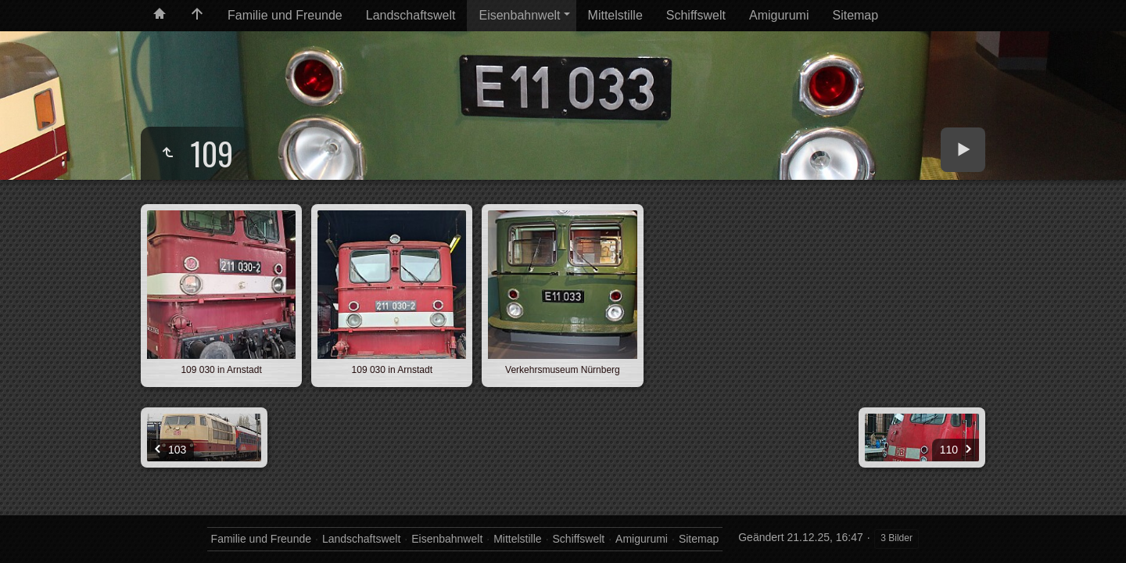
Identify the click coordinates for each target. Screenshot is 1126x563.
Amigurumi (779, 15)
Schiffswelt (696, 15)
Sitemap (855, 15)
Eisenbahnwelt (519, 15)
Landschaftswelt (411, 15)
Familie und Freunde (285, 15)
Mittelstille (615, 15)
